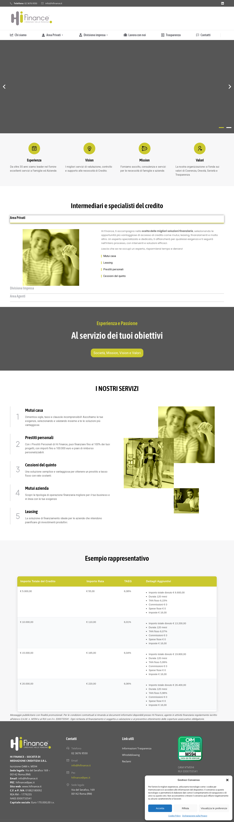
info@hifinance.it (53, 3)
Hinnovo (83, 814)
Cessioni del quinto (114, 279)
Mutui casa (109, 259)
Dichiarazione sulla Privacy (194, 816)
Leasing (108, 266)
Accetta (160, 808)
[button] (227, 780)
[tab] (44, 219)
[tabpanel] (117, 261)
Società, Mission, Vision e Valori (117, 340)
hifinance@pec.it (80, 765)
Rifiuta (185, 808)
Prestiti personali (113, 273)
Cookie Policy (174, 816)
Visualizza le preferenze (214, 808)
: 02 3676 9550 (25, 3)
